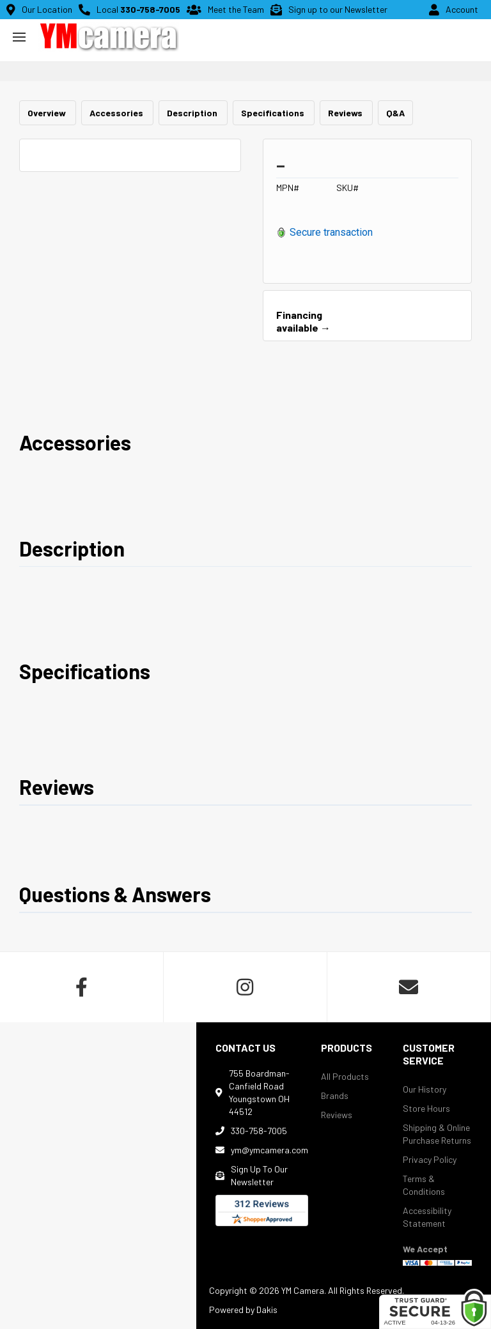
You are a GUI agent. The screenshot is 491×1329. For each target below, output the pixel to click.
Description (193, 112)
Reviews (346, 112)
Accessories (117, 112)
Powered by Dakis (243, 1309)
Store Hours (426, 1108)
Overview (47, 112)
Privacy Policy (429, 1159)
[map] (98, 1175)
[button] (19, 37)
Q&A (395, 112)
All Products (345, 1076)
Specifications (273, 112)
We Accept (425, 1248)
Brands (334, 1095)
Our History (424, 1089)
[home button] (108, 37)
